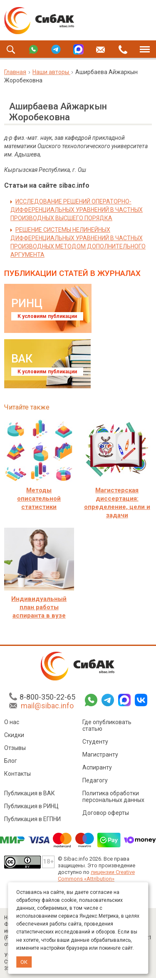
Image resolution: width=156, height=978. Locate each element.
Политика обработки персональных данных (113, 796)
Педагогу (95, 780)
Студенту (95, 741)
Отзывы (15, 748)
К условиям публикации (47, 316)
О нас (11, 722)
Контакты (17, 773)
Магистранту (100, 754)
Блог (10, 760)
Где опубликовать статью (106, 725)
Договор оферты (105, 812)
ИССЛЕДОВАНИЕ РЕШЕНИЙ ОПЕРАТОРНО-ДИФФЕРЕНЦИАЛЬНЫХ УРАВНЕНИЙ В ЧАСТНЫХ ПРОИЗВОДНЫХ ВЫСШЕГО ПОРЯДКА (76, 209)
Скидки (14, 735)
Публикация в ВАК (29, 793)
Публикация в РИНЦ (31, 806)
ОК (23, 962)
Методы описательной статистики (39, 499)
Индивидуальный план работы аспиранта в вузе (39, 607)
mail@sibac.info (47, 705)
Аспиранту (97, 767)
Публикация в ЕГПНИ (32, 819)
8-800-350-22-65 (47, 697)
